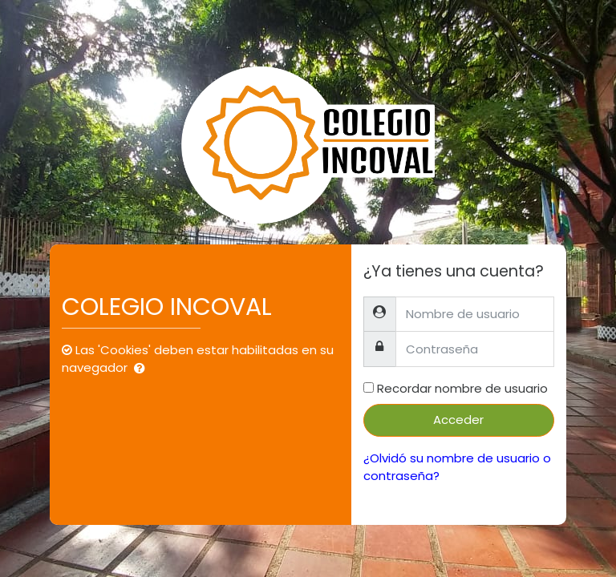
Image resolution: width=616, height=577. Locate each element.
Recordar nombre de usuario (462, 388)
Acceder (458, 419)
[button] (143, 369)
